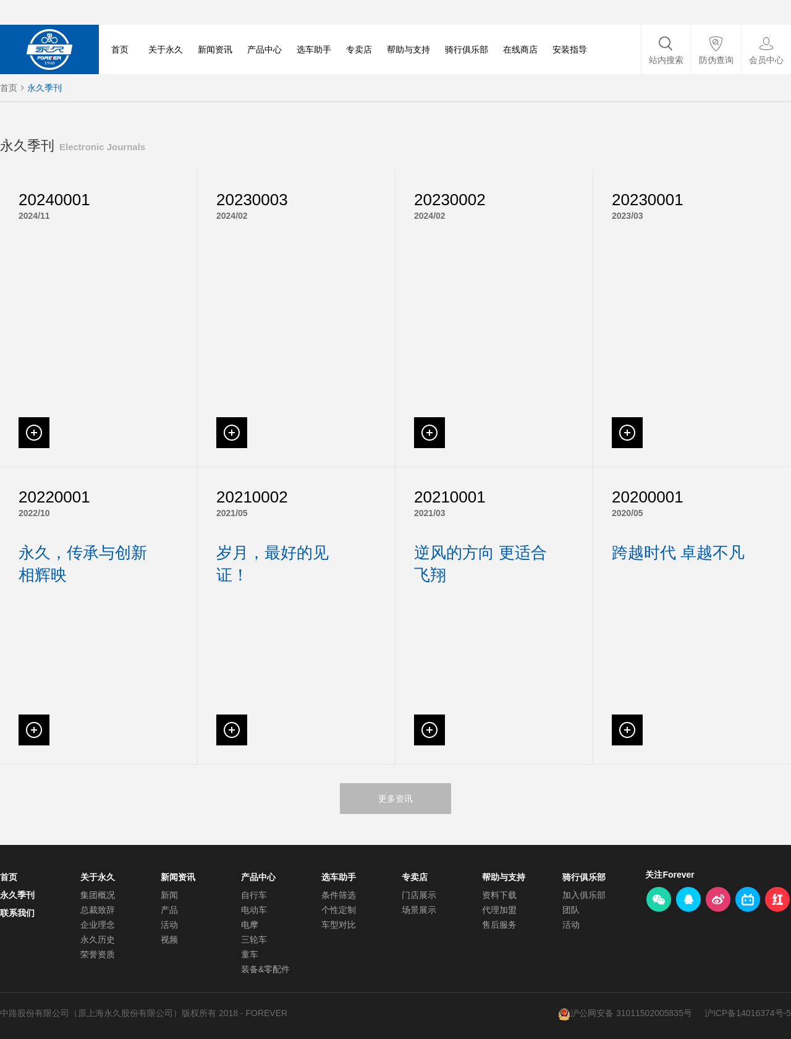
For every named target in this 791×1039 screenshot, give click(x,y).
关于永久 (165, 49)
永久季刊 (44, 88)
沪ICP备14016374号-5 (747, 1013)
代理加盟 (499, 910)
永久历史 (97, 939)
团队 (571, 910)
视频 (169, 939)
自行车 (254, 895)
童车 (249, 954)
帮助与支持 (408, 49)
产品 (169, 910)
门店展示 (419, 895)
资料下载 (499, 895)
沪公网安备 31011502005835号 (631, 1013)
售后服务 (499, 925)
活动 (169, 925)
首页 (120, 49)
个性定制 (338, 910)
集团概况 (97, 895)
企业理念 (97, 925)
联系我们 (17, 913)
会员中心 (766, 60)
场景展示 (419, 910)
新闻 (169, 895)
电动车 (254, 910)
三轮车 (254, 939)
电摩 (249, 925)
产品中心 (264, 49)
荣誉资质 (97, 954)
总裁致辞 (97, 910)
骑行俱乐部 (466, 49)
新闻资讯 (215, 49)
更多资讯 (395, 799)
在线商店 (520, 49)
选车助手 (314, 49)
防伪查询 (716, 60)
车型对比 (338, 925)
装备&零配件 (265, 969)
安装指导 (569, 49)
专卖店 (359, 49)
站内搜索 (666, 60)
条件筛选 (338, 895)
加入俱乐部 (584, 895)
